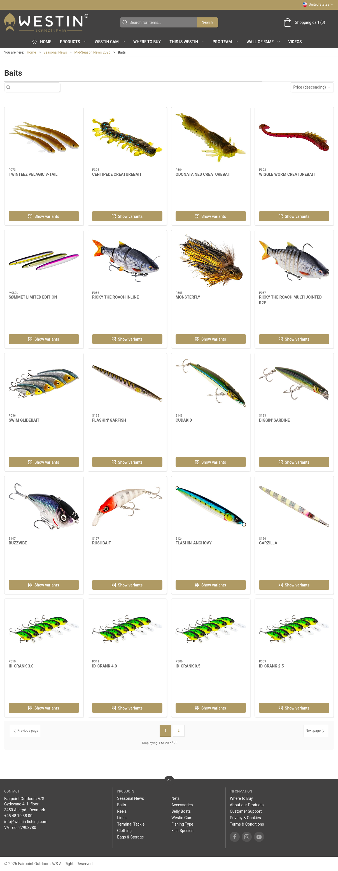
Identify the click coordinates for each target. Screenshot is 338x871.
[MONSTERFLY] (211, 260)
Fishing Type (182, 824)
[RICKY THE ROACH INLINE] (127, 260)
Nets (175, 798)
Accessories (182, 805)
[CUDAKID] (211, 383)
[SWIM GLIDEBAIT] (44, 383)
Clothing (124, 830)
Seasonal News (55, 52)
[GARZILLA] (294, 506)
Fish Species (182, 830)
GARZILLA (268, 543)
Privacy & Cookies (245, 817)
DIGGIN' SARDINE (274, 420)
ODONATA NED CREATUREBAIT (203, 174)
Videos (295, 42)
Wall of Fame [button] (263, 42)
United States (318, 4)
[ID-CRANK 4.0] (127, 629)
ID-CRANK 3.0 (21, 666)
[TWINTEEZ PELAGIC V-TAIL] (44, 137)
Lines (121, 817)
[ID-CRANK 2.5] (294, 629)
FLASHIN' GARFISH (109, 420)
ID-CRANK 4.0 (104, 666)
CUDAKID (184, 420)
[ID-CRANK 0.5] (211, 629)
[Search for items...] (37, 87)
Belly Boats (181, 811)
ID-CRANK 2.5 (271, 666)
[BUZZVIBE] (44, 506)
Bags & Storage (130, 837)
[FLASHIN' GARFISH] (127, 383)
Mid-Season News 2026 (92, 52)
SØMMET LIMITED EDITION (33, 297)
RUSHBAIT (101, 543)
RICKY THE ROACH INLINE (115, 297)
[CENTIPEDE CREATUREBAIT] (127, 137)
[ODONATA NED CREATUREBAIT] (211, 137)
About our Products (247, 805)
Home (31, 52)
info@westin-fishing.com (25, 821)
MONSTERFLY (188, 297)
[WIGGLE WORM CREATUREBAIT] (294, 137)
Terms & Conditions (247, 824)
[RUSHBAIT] (127, 506)
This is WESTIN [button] (187, 42)
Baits (121, 805)
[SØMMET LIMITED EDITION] (44, 260)
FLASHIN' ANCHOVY (194, 543)
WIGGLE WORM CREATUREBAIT (287, 174)
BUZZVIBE (18, 543)
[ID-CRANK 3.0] (44, 629)
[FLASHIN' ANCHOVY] (211, 506)
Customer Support (246, 811)
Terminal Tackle (130, 824)
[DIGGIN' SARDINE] (294, 383)
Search (207, 22)
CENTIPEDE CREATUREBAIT (117, 174)
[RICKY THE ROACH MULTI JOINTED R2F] (294, 260)
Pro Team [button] (226, 42)
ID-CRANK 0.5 (188, 666)
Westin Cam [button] (110, 42)
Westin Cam (181, 817)
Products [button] (73, 42)
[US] (46, 22)
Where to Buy (147, 42)
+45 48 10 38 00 (18, 816)
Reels (122, 811)
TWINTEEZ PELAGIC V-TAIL (33, 174)
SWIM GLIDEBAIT (24, 420)
